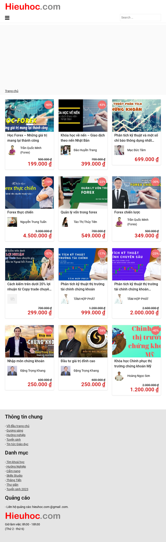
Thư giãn (12, 484)
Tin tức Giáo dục (17, 444)
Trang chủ (11, 91)
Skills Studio (14, 475)
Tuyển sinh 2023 (17, 489)
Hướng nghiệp (16, 435)
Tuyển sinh (13, 439)
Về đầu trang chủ (17, 426)
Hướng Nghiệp (16, 466)
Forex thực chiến (20, 212)
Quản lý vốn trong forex (79, 212)
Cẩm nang (13, 471)
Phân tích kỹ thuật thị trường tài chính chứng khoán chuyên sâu (136, 289)
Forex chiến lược (127, 212)
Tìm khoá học (15, 462)
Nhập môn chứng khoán (25, 361)
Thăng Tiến (13, 480)
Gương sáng (14, 430)
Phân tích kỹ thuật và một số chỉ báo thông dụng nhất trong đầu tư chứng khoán (136, 140)
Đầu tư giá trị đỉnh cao (78, 361)
